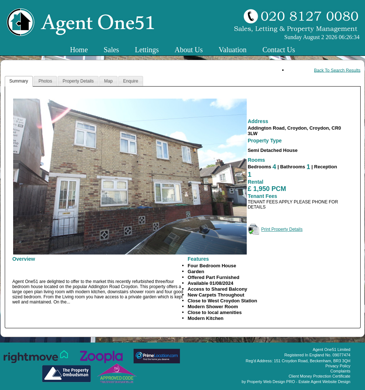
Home (79, 50)
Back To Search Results (337, 70)
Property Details (77, 81)
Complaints (340, 371)
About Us (188, 50)
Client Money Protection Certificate (319, 376)
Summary (18, 81)
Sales (111, 50)
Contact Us (278, 50)
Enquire (130, 81)
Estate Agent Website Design (324, 381)
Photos (45, 81)
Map (108, 81)
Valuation (233, 50)
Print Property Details (282, 229)
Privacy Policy (338, 366)
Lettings (147, 50)
